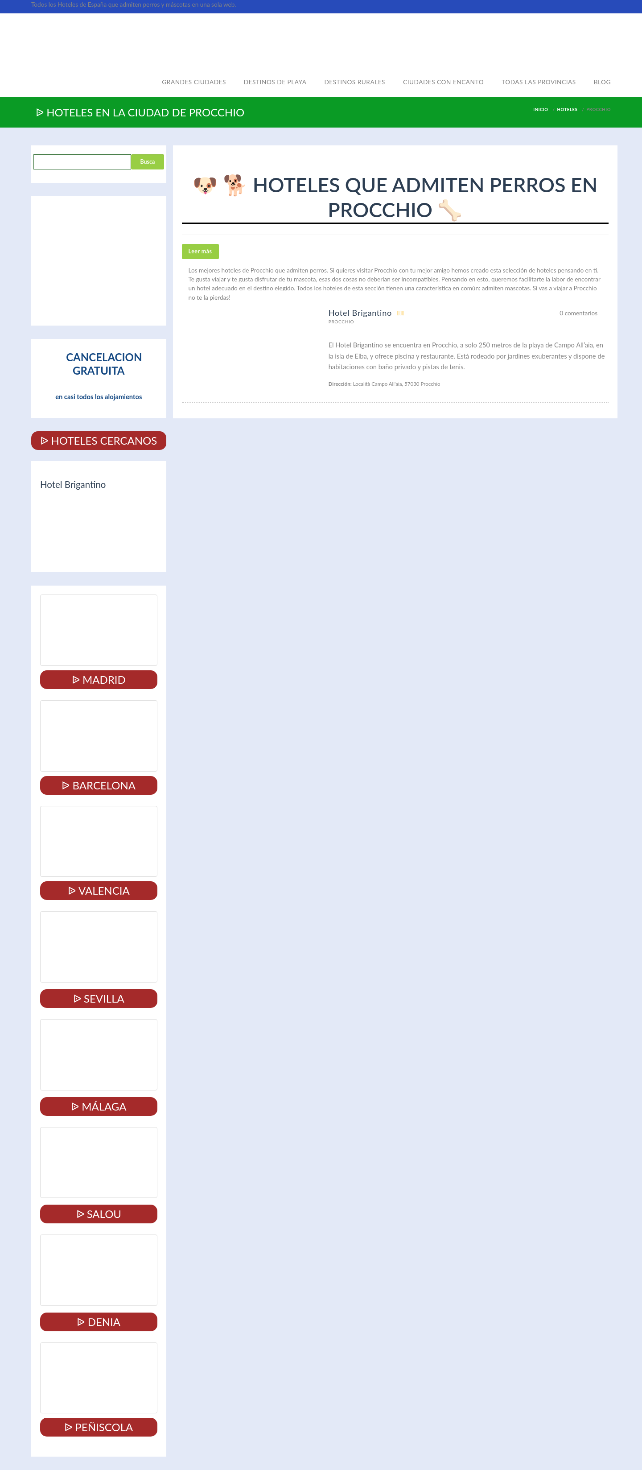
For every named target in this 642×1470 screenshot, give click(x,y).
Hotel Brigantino (360, 313)
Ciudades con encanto (443, 82)
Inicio (540, 109)
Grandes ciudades (194, 82)
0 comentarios (578, 313)
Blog (602, 82)
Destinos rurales (354, 82)
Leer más (200, 251)
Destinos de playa (275, 82)
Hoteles (567, 109)
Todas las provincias (539, 82)
